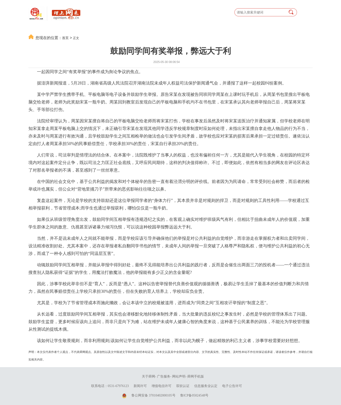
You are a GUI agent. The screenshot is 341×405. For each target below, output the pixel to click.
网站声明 (178, 376)
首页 (65, 38)
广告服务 (163, 376)
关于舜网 (148, 376)
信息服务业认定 (205, 386)
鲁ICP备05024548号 (194, 395)
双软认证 (182, 386)
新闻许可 (140, 386)
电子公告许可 (232, 386)
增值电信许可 (161, 386)
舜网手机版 (195, 376)
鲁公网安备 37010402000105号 (153, 395)
